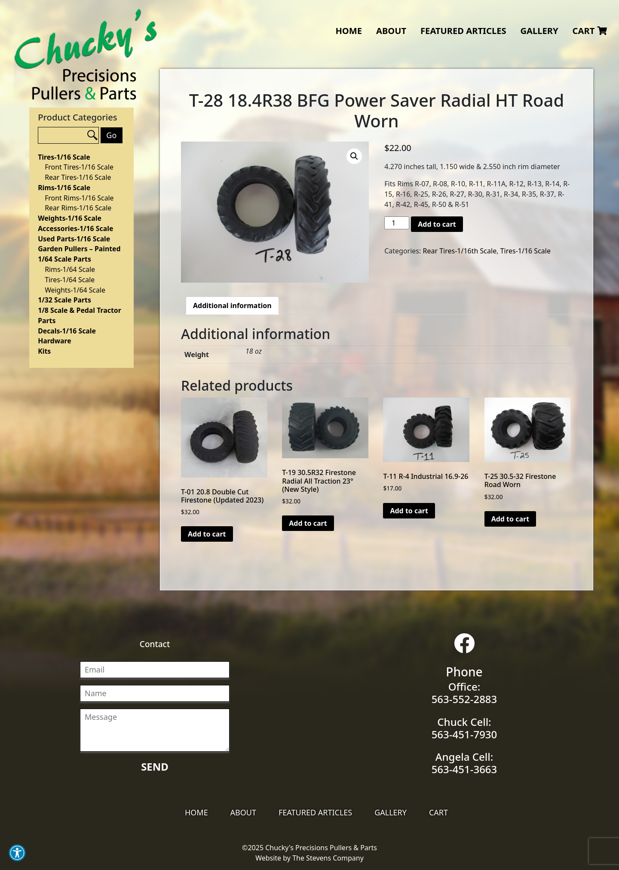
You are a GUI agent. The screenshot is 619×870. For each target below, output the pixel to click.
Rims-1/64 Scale (70, 269)
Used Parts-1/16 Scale (74, 239)
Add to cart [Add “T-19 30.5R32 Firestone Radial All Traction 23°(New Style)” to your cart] (308, 523)
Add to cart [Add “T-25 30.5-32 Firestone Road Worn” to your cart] (510, 519)
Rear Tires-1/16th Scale (459, 251)
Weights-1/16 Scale (69, 218)
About (391, 31)
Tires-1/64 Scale (70, 279)
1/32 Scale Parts (64, 300)
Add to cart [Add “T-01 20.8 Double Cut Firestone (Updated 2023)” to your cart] (207, 534)
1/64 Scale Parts (64, 259)
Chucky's (86, 54)
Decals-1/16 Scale (67, 331)
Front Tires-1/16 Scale (79, 167)
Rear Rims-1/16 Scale (78, 208)
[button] (17, 852)
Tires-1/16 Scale (64, 157)
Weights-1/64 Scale (75, 290)
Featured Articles (463, 31)
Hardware (54, 341)
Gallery (539, 31)
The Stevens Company (328, 858)
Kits (44, 351)
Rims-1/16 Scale (64, 187)
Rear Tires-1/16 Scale (78, 177)
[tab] (232, 305)
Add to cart (437, 224)
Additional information (232, 305)
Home (348, 31)
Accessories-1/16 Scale (75, 228)
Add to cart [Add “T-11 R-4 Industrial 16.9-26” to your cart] (409, 510)
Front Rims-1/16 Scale (79, 198)
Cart (590, 31)
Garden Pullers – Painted (79, 248)
